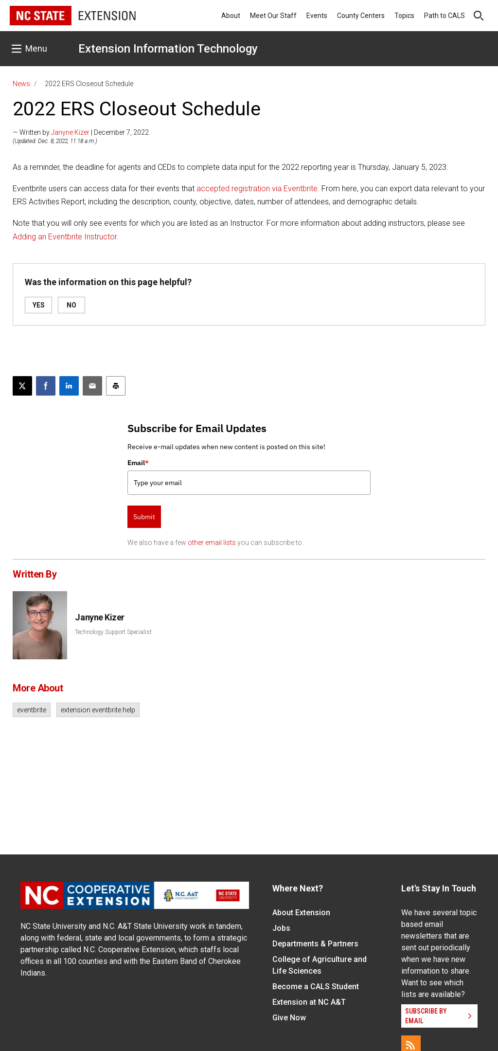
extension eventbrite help (98, 710)
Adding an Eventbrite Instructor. (66, 236)
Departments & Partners (315, 943)
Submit (144, 516)
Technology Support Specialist (113, 632)
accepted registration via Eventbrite (257, 188)
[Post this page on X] (22, 386)
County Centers (361, 15)
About (230, 15)
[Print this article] (115, 386)
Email (138, 462)
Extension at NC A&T (309, 1002)
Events (316, 15)
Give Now (289, 1017)
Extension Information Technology (168, 48)
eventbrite (31, 710)
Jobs (281, 928)
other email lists (212, 542)
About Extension (301, 912)
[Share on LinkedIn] (69, 386)
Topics (404, 15)
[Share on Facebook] (45, 386)
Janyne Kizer (70, 132)
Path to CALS (444, 15)
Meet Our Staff (273, 15)
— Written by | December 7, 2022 (81, 132)
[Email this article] (92, 386)
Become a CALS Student (315, 986)
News (21, 84)
